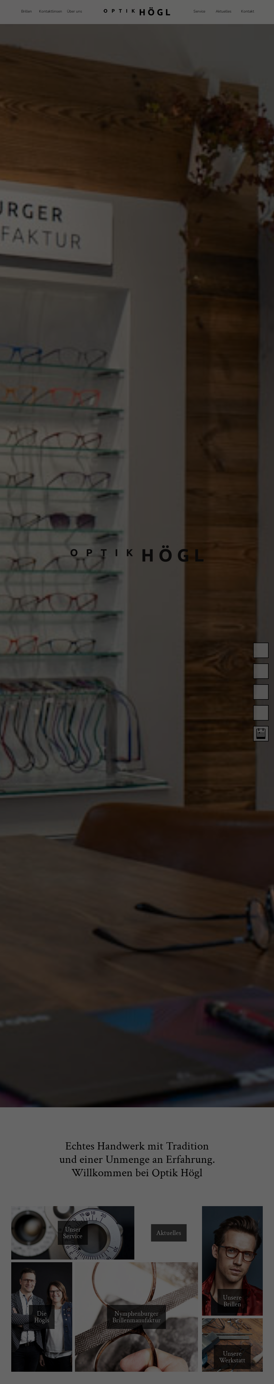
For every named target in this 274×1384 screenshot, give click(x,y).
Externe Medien (164, 1375)
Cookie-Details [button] (223, 1373)
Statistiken (96, 1375)
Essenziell (33, 1375)
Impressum (240, 1377)
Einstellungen (40, 1368)
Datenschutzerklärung (138, 1362)
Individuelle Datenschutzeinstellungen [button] (244, 1359)
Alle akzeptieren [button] (240, 1325)
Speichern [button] (239, 1340)
